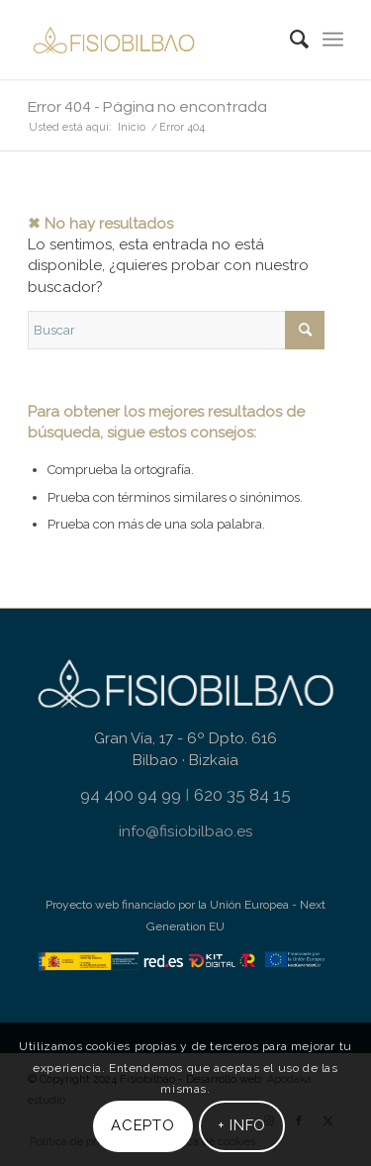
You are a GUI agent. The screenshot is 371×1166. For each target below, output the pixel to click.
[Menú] (333, 39)
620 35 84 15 (242, 795)
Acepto (143, 1125)
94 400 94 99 (130, 795)
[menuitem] (289, 39)
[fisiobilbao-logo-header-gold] (154, 39)
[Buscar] (289, 39)
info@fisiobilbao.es (186, 831)
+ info (242, 1125)
